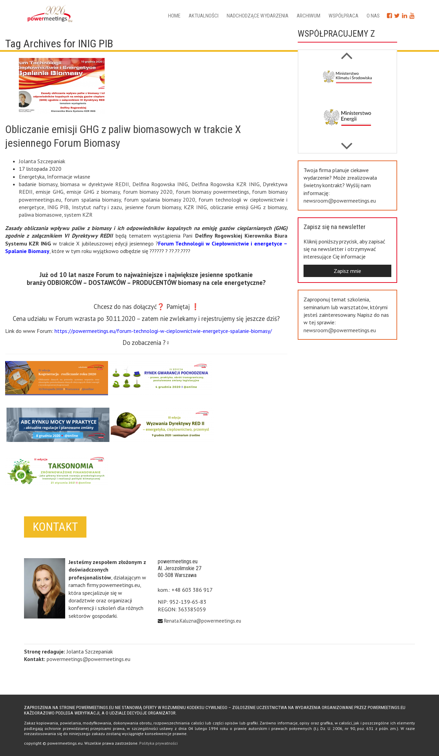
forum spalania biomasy (92, 199)
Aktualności (203, 16)
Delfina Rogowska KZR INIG (225, 184)
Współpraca (343, 16)
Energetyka (32, 176)
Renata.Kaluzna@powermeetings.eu (202, 620)
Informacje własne (68, 176)
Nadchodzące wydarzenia (257, 16)
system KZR (78, 214)
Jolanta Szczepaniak (42, 161)
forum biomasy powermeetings (212, 191)
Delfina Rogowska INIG (160, 184)
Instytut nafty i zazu (97, 207)
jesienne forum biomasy (153, 207)
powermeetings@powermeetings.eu (88, 659)
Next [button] (346, 52)
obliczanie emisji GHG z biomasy (248, 207)
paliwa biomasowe (40, 214)
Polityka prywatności (158, 743)
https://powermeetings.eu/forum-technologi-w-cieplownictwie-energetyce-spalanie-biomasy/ (163, 330)
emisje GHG (49, 191)
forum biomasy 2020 (148, 191)
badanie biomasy (38, 184)
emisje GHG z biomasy (93, 191)
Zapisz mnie (347, 270)
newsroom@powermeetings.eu (340, 200)
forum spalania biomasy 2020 (159, 199)
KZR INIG (195, 207)
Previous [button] (346, 142)
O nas (373, 16)
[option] (347, 82)
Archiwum (308, 16)
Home (174, 16)
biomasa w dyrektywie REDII (94, 184)
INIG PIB (58, 207)
